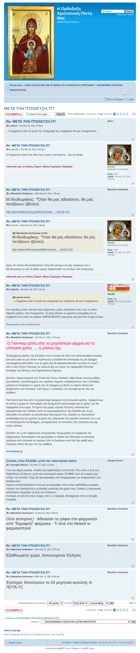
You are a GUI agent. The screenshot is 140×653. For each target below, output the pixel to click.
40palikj (14, 289)
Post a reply (14, 114)
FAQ (109, 99)
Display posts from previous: (41, 603)
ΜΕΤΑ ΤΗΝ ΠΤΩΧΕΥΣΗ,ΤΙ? (29, 108)
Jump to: (35, 621)
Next (131, 603)
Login (131, 99)
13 (134, 114)
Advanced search (125, 14)
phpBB (60, 648)
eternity (14, 149)
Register (120, 99)
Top (133, 139)
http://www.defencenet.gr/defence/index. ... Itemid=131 (38, 211)
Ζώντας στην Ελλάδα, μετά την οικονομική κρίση (41, 460)
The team (66, 642)
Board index (16, 85)
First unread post (76, 114)
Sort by (76, 603)
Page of (104, 114)
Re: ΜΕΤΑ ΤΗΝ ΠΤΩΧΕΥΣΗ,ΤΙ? (31, 121)
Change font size (131, 94)
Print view (125, 94)
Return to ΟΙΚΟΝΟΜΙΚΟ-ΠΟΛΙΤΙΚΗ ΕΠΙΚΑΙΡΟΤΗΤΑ (32, 618)
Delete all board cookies (85, 642)
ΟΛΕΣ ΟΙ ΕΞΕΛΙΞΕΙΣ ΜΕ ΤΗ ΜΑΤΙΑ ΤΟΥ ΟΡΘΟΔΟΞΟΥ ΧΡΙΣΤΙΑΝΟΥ (59, 85)
